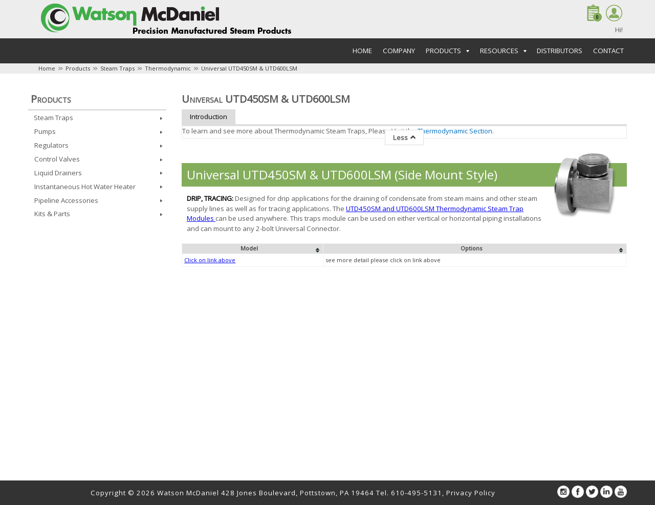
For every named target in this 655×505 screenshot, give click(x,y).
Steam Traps (117, 68)
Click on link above (209, 260)
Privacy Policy (470, 492)
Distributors (559, 50)
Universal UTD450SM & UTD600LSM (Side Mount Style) (342, 174)
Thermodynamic (168, 68)
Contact (608, 50)
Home (362, 50)
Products (78, 68)
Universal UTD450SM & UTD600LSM (249, 68)
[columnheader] (252, 249)
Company (399, 50)
